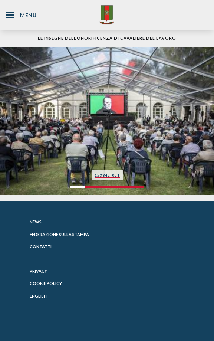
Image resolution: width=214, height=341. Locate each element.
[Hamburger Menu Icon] (10, 15)
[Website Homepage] (107, 14)
